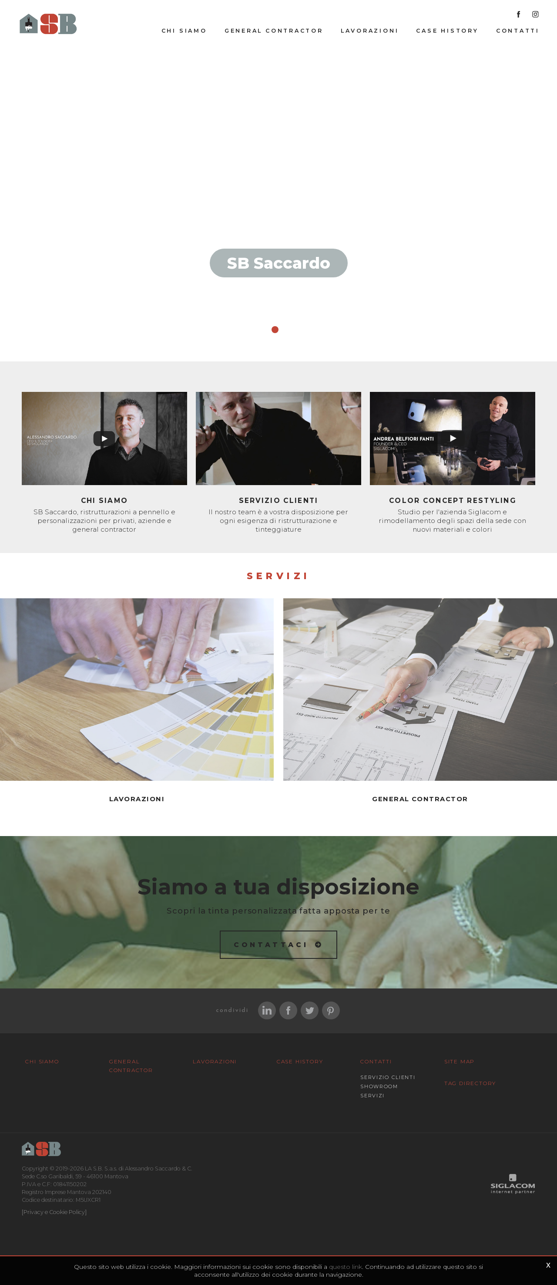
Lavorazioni (370, 31)
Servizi (372, 1095)
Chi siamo (184, 31)
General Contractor (274, 31)
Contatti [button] (518, 31)
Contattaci (271, 945)
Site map (459, 1061)
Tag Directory (470, 1082)
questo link (345, 1266)
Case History (447, 31)
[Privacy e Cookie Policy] (54, 1211)
